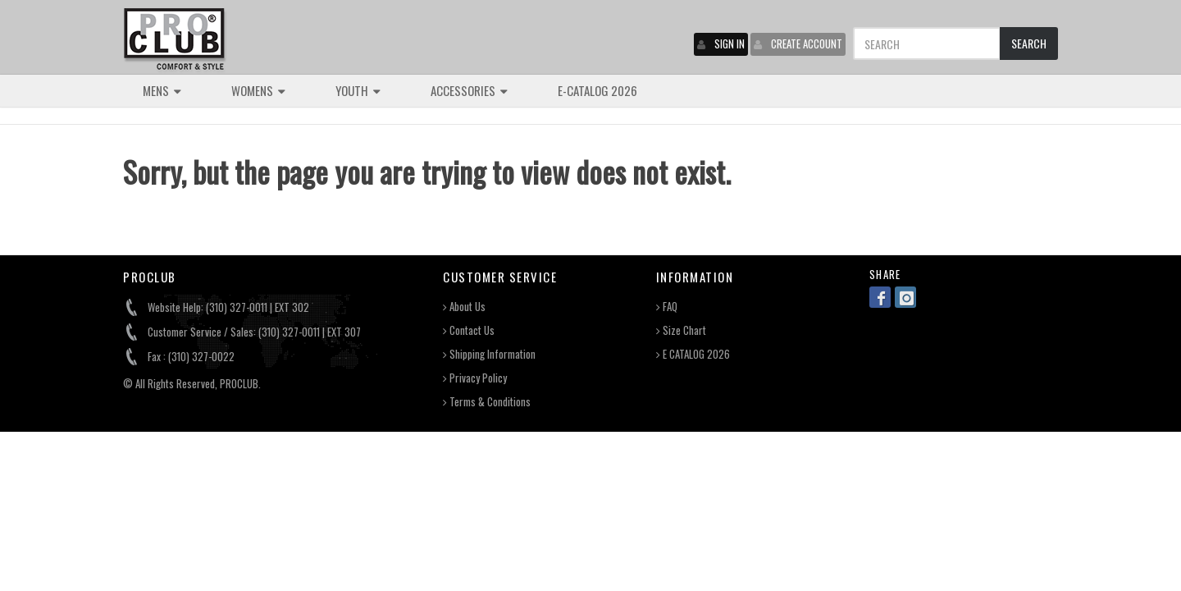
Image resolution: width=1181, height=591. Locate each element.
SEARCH (1028, 43)
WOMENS (258, 90)
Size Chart (681, 330)
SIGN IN (721, 43)
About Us (464, 307)
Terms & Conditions (487, 402)
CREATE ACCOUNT (798, 43)
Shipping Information (489, 354)
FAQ (666, 307)
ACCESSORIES (469, 90)
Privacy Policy (475, 378)
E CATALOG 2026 (693, 354)
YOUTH (358, 90)
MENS (162, 90)
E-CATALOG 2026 (597, 90)
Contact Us (469, 330)
